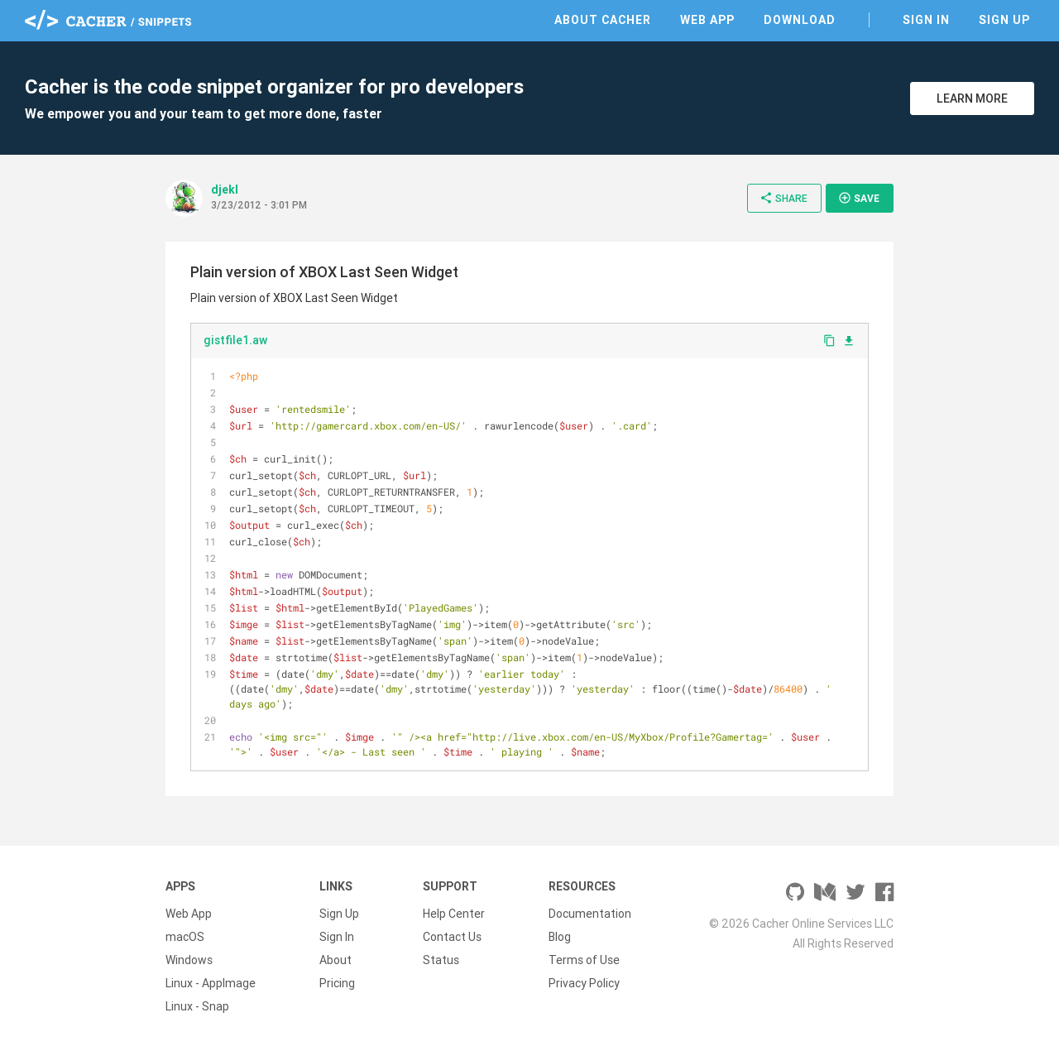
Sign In (926, 19)
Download (800, 19)
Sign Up (1004, 19)
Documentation (590, 913)
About (335, 960)
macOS (184, 936)
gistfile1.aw (235, 340)
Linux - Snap (197, 1006)
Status (441, 960)
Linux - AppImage (210, 983)
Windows (189, 960)
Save (858, 197)
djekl (224, 189)
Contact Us (452, 936)
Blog (560, 936)
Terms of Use (584, 960)
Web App (707, 19)
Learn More (972, 98)
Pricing (337, 983)
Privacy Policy (584, 983)
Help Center (454, 913)
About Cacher (602, 19)
